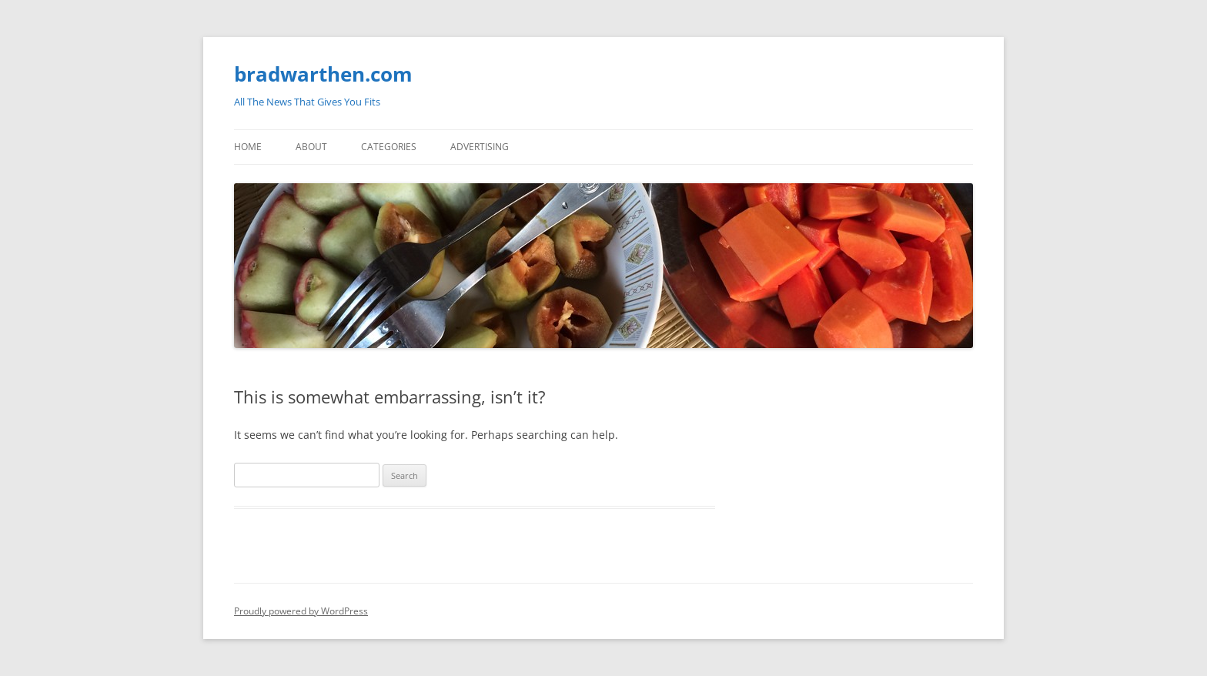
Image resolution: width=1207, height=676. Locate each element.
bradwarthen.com (323, 74)
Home (248, 146)
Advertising (479, 146)
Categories (388, 146)
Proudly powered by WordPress (301, 610)
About (311, 146)
